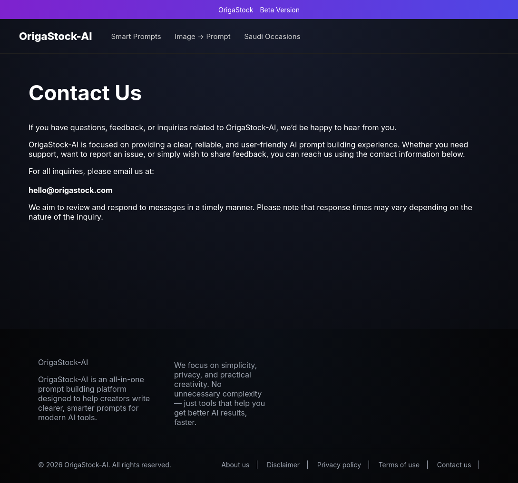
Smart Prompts (136, 36)
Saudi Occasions (272, 36)
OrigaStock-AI (55, 36)
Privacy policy (339, 465)
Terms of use (399, 465)
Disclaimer (283, 465)
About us (235, 465)
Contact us (454, 465)
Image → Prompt (203, 36)
